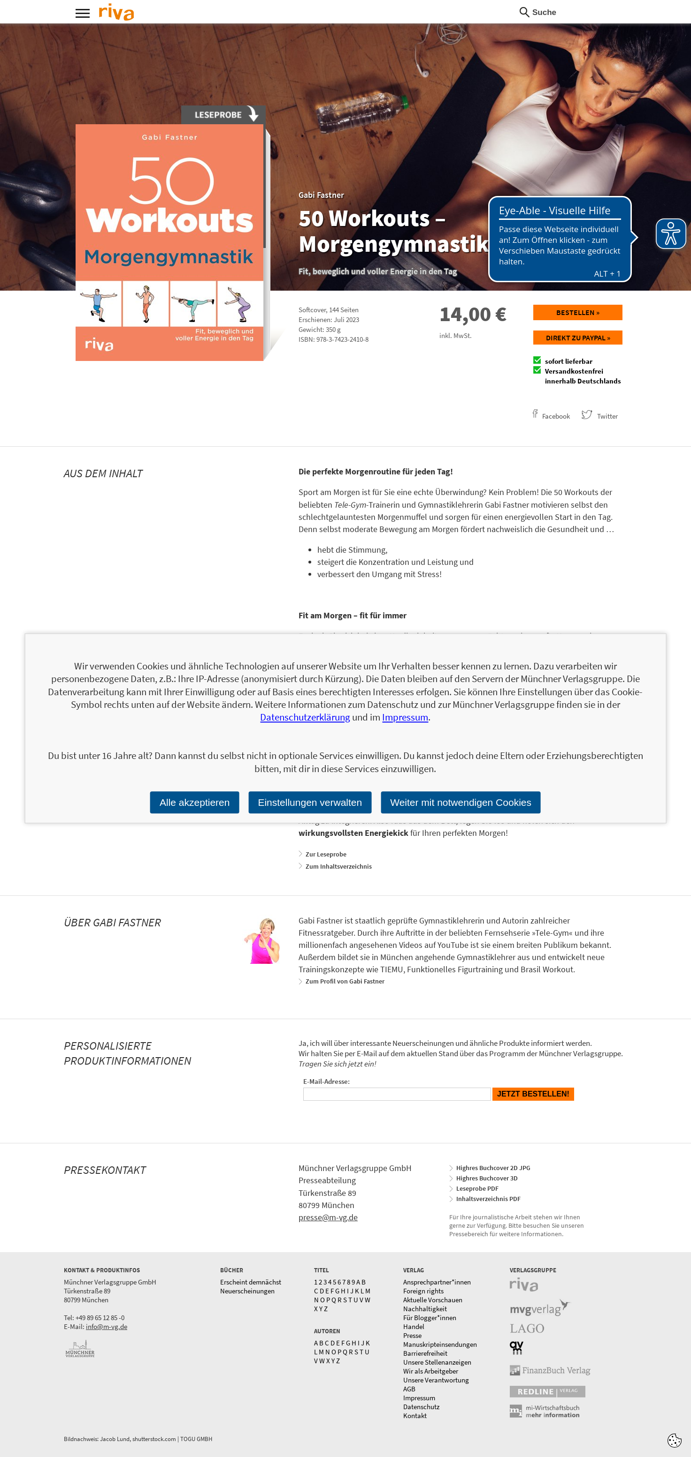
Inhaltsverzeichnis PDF (488, 1198)
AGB (409, 1388)
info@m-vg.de (106, 1326)
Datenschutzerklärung (305, 717)
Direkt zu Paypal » (578, 337)
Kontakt (415, 1415)
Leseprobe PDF (477, 1188)
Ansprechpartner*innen (437, 1281)
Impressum (419, 1397)
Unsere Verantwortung (436, 1379)
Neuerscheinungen (247, 1290)
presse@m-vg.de (328, 1217)
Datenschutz (421, 1406)
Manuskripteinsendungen (440, 1344)
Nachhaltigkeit (425, 1308)
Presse (412, 1335)
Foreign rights (423, 1290)
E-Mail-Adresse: (326, 1081)
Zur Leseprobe (326, 854)
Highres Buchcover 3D (487, 1178)
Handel (413, 1326)
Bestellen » (577, 312)
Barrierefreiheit (425, 1353)
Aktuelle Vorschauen (432, 1299)
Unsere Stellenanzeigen (437, 1362)
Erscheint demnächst (250, 1281)
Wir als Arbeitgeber (430, 1371)
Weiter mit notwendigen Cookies (460, 802)
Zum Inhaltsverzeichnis (339, 866)
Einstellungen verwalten (310, 802)
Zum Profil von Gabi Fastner (345, 981)
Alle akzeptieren (195, 802)
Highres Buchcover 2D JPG (493, 1168)
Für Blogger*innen (429, 1317)
